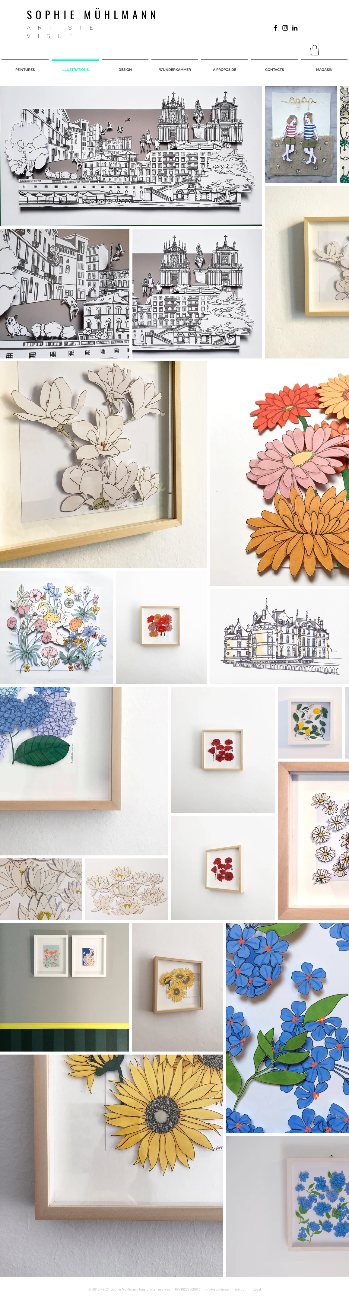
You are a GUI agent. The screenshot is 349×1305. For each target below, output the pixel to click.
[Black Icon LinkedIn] (295, 28)
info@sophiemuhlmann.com (226, 1289)
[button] (314, 50)
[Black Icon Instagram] (285, 28)
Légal (257, 1289)
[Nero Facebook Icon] (275, 28)
